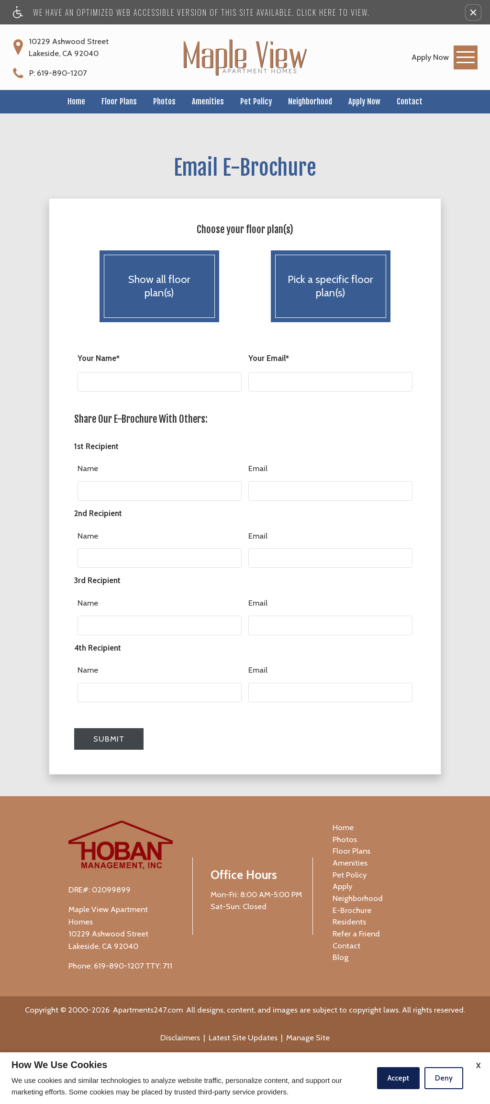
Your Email (268, 358)
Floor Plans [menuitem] (351, 851)
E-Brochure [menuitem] (352, 910)
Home (76, 101)
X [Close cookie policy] (478, 1065)
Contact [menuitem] (346, 945)
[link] (430, 57)
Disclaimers (180, 1037)
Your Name (99, 358)
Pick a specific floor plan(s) (330, 286)
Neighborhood (310, 101)
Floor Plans (119, 101)
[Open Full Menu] (466, 57)
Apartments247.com (148, 1009)
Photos (164, 101)
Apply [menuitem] (342, 886)
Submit (108, 739)
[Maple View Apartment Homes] (245, 57)
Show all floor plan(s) (159, 286)
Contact (410, 101)
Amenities (208, 101)
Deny (444, 1078)
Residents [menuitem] (349, 921)
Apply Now (364, 101)
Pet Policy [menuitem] (350, 874)
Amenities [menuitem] (350, 862)
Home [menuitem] (343, 827)
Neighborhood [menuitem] (358, 898)
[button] (473, 12)
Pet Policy (256, 101)
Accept (398, 1078)
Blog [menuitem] (340, 957)
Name (88, 468)
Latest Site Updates (243, 1037)
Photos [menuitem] (345, 839)
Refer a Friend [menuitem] (356, 933)
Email (257, 468)
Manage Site (308, 1037)
